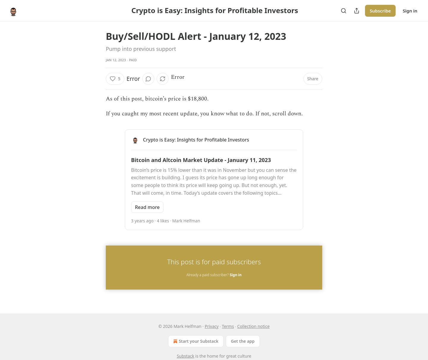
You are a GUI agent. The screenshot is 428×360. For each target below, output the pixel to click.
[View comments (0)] (148, 79)
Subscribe (380, 11)
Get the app (243, 341)
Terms (228, 326)
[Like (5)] (115, 79)
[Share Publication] (357, 11)
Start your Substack (195, 341)
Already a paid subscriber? (213, 274)
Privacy (212, 326)
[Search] (344, 11)
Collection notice (253, 326)
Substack (185, 356)
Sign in (410, 11)
